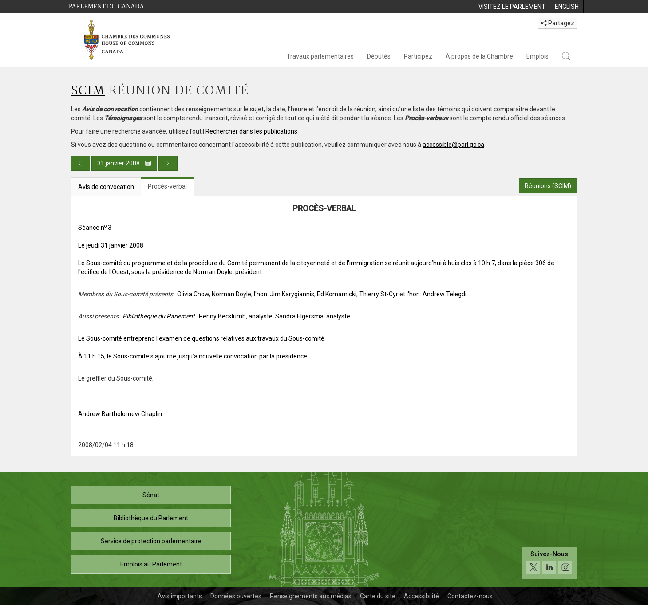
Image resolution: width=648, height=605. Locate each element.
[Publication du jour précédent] (80, 163)
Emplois (537, 56)
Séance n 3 (94, 227)
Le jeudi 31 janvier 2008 (110, 245)
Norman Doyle (231, 294)
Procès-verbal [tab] (167, 186)
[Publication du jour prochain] (168, 163)
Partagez (557, 23)
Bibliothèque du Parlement (151, 518)
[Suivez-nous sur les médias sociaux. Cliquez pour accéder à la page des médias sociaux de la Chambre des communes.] (549, 563)
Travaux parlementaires (320, 56)
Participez (418, 56)
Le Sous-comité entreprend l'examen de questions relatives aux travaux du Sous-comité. (202, 338)
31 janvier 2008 (124, 163)
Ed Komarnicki (336, 294)
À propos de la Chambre (479, 56)
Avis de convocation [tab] (106, 186)
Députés (379, 56)
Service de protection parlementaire (151, 541)
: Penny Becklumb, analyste (197, 316)
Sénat (150, 495)
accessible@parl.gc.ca (453, 144)
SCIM (88, 91)
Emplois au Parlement (151, 564)
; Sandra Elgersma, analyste (311, 316)
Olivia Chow (193, 294)
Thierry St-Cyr (378, 294)
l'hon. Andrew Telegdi (436, 294)
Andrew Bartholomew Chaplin (120, 413)
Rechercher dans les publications (251, 131)
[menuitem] (512, 6)
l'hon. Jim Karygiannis (284, 294)
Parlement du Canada (106, 6)
